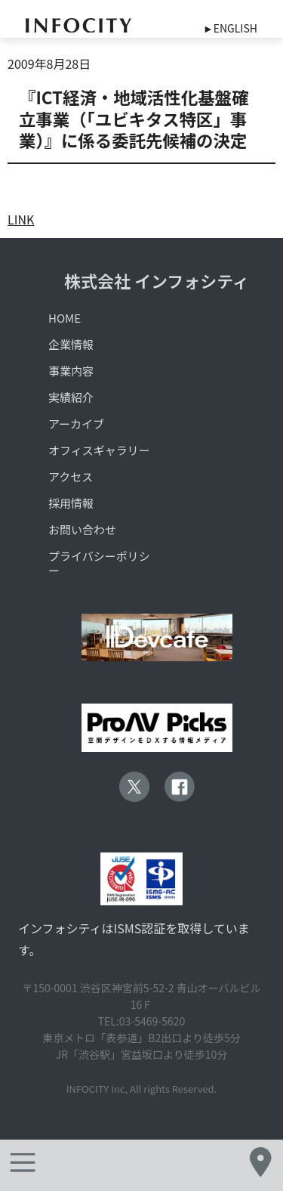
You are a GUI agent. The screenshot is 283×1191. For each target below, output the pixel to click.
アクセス (70, 476)
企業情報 (71, 344)
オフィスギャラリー (99, 450)
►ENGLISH (230, 28)
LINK (21, 219)
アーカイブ (76, 424)
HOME (64, 318)
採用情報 (71, 503)
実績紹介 (71, 397)
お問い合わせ (82, 529)
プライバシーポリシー (99, 563)
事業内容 (71, 371)
